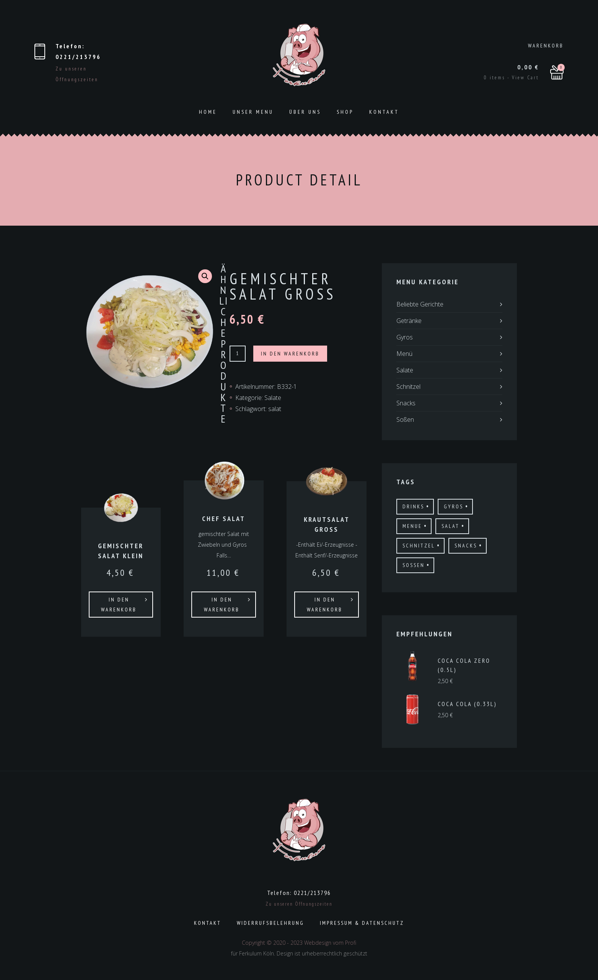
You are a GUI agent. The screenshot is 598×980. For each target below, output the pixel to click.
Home (208, 111)
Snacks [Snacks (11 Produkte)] (466, 545)
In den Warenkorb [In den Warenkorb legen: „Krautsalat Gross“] (324, 604)
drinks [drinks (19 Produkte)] (413, 506)
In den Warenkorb (290, 353)
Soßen (405, 419)
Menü (404, 353)
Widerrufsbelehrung (270, 922)
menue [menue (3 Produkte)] (412, 526)
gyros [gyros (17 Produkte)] (453, 506)
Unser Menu (253, 111)
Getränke (409, 320)
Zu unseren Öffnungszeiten (299, 904)
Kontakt (384, 111)
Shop (345, 111)
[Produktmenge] (238, 354)
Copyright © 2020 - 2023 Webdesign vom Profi (299, 942)
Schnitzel (408, 386)
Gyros (404, 337)
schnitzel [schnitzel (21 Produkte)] (418, 545)
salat (274, 409)
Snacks (406, 403)
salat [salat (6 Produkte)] (450, 526)
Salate (272, 397)
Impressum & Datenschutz (362, 922)
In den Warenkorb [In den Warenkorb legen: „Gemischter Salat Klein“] (119, 604)
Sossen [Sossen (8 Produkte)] (413, 565)
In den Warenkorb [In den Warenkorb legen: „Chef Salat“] (222, 604)
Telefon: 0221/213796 (299, 892)
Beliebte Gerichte (419, 304)
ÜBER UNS (305, 111)
